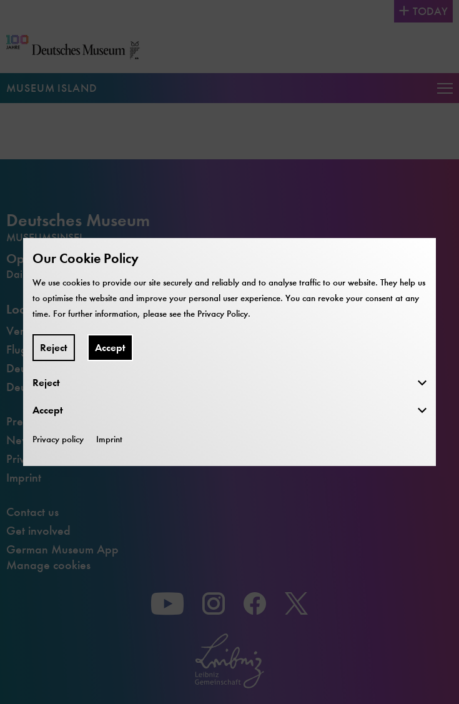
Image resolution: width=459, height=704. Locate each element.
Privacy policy (58, 439)
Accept (110, 347)
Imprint (109, 439)
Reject (53, 347)
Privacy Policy (222, 313)
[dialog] (229, 352)
